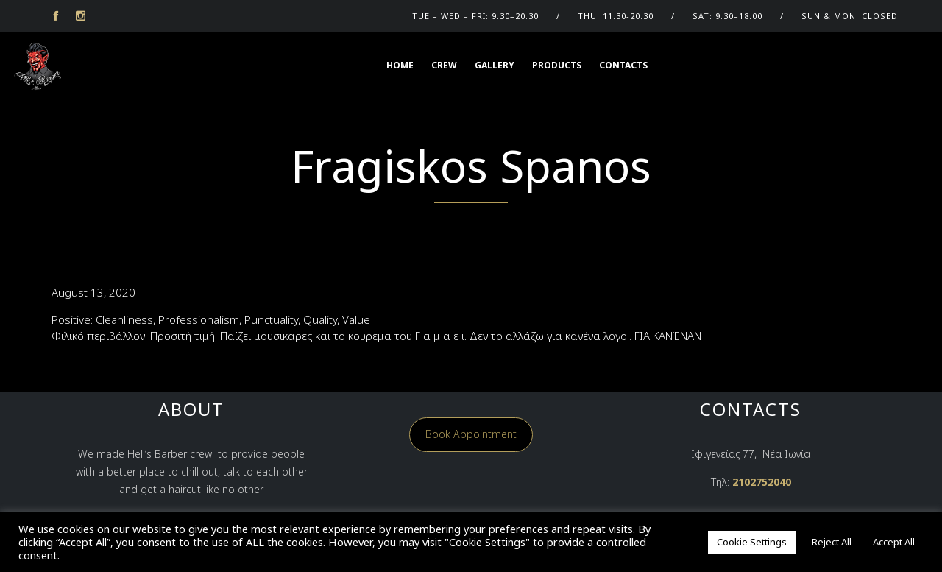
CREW (444, 65)
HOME (400, 65)
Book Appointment (471, 434)
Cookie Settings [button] (752, 541)
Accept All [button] (894, 541)
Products (556, 65)
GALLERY (494, 65)
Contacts (623, 65)
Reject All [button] (831, 541)
